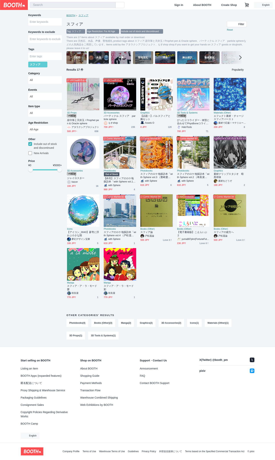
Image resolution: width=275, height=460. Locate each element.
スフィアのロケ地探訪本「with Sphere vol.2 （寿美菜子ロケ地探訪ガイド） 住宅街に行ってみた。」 (193, 175)
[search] (112, 5)
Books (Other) (147, 229)
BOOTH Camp (29, 423)
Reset (230, 30)
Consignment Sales (32, 404)
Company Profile (70, 451)
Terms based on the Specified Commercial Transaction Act (214, 451)
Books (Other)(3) (103, 323)
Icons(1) (194, 323)
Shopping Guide (89, 375)
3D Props (72, 113)
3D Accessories (112, 113)
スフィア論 (146, 232)
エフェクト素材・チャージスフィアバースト (229, 117)
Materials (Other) (222, 113)
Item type (34, 106)
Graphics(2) (146, 323)
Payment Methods (91, 383)
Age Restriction (38, 122)
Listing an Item (29, 368)
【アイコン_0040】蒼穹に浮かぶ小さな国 (83, 234)
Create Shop (229, 5)
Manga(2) (126, 323)
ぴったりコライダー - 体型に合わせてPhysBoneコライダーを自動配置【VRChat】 (193, 122)
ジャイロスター (76, 178)
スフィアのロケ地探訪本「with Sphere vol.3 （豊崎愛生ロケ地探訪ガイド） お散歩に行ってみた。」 (156, 175)
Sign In (178, 5)
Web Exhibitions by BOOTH (96, 404)
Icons (70, 229)
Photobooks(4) (77, 323)
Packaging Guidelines (33, 397)
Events (32, 89)
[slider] (30, 169)
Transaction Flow (90, 390)
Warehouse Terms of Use (112, 451)
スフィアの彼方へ (224, 232)
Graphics (145, 113)
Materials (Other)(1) (218, 323)
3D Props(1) (75, 335)
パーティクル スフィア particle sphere (120, 117)
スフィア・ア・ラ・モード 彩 (119, 287)
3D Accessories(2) (171, 323)
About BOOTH (202, 5)
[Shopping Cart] (247, 5)
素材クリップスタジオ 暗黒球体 (229, 175)
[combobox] (73, 5)
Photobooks (110, 171)
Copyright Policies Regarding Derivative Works (44, 414)
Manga (70, 283)
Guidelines (133, 451)
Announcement (149, 368)
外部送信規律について (170, 451)
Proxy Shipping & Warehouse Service (43, 390)
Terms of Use (89, 451)
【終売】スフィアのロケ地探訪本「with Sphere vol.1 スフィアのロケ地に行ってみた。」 (119, 180)
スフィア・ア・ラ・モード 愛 (82, 287)
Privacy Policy (149, 451)
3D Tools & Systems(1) (103, 335)
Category (34, 73)
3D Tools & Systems (187, 113)
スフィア (83, 15)
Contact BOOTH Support (154, 383)
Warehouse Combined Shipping (99, 397)
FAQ (142, 375)
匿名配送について (31, 383)
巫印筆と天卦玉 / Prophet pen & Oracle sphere (83, 122)
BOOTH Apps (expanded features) (41, 375)
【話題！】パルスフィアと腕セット (155, 117)
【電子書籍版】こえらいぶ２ (192, 234)
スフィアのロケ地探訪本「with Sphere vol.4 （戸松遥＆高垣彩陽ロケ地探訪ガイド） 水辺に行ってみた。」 (120, 234)
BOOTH (70, 15)
